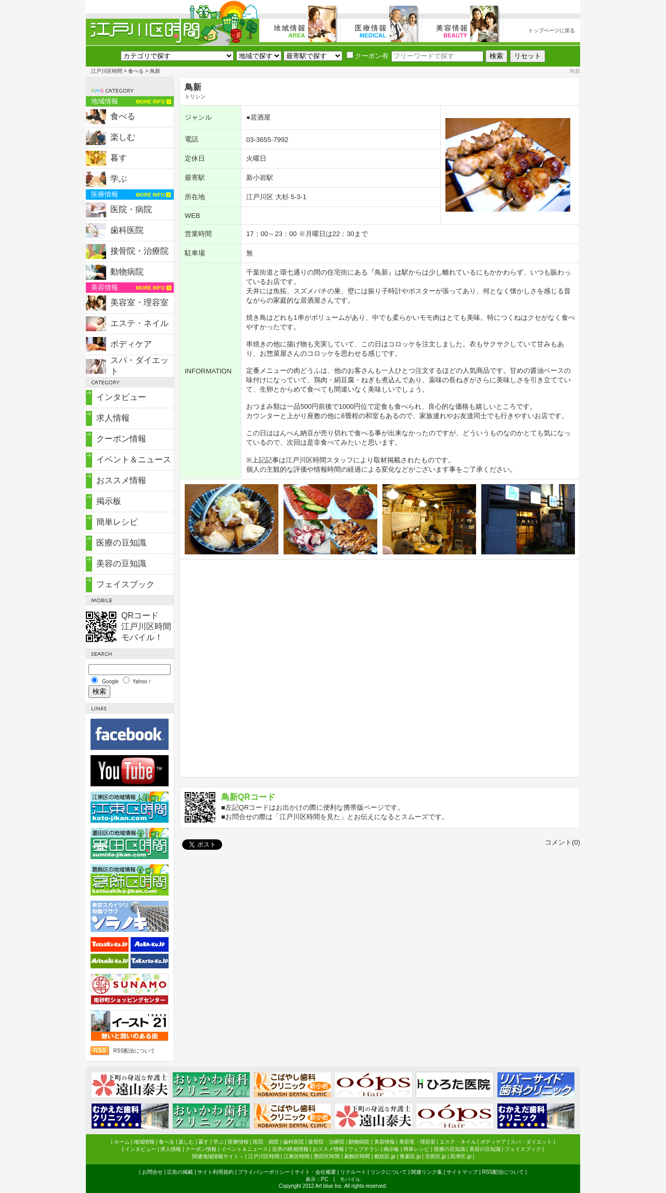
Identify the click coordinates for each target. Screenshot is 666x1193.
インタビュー (121, 397)
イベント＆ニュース (133, 459)
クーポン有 (368, 56)
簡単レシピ (117, 521)
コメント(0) (562, 842)
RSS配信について (134, 1051)
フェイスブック (125, 584)
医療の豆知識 (121, 542)
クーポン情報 (121, 438)
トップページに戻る (551, 30)
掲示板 (108, 501)
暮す (118, 157)
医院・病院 (131, 209)
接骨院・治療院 (139, 251)
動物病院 (127, 271)
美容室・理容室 (139, 302)
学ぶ (118, 178)
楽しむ (122, 137)
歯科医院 (127, 230)
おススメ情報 (121, 480)
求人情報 (113, 417)
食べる (136, 71)
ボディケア (131, 344)
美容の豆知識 (121, 563)
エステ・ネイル (139, 323)
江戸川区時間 (106, 71)
